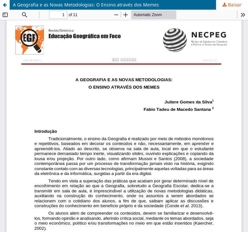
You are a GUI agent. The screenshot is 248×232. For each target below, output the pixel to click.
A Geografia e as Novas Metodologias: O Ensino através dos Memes (86, 5)
